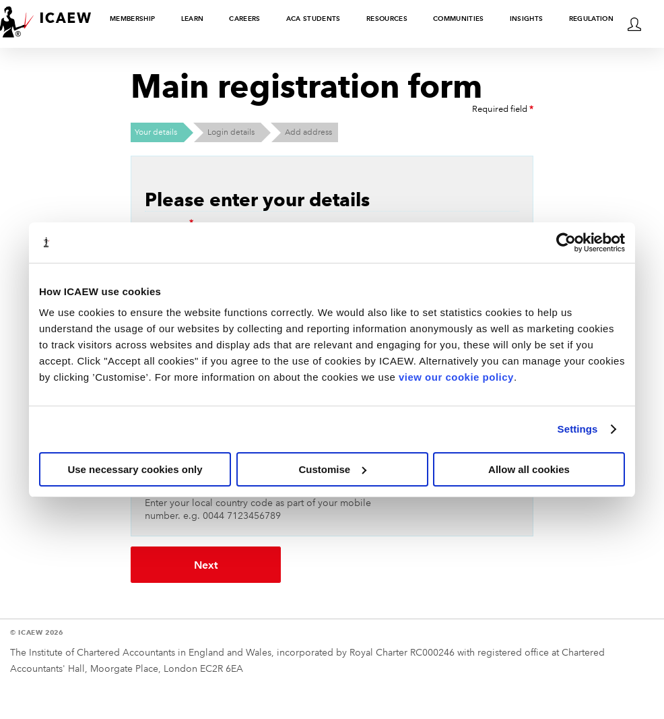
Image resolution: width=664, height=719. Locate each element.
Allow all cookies (529, 469)
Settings (578, 429)
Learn (192, 18)
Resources (386, 18)
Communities (458, 18)
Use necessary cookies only (134, 469)
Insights (526, 18)
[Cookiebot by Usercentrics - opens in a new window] (566, 242)
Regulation (591, 18)
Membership (132, 18)
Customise (332, 469)
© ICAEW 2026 (36, 631)
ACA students (313, 18)
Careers (244, 18)
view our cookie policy (456, 377)
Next (186, 564)
